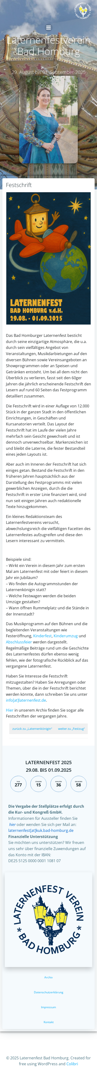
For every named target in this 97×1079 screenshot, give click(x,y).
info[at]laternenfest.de (26, 700)
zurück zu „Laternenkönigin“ (32, 729)
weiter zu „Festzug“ (71, 729)
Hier (10, 710)
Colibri (72, 1063)
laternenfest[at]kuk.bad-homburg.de (41, 830)
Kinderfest (42, 635)
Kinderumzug (66, 635)
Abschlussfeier (19, 642)
